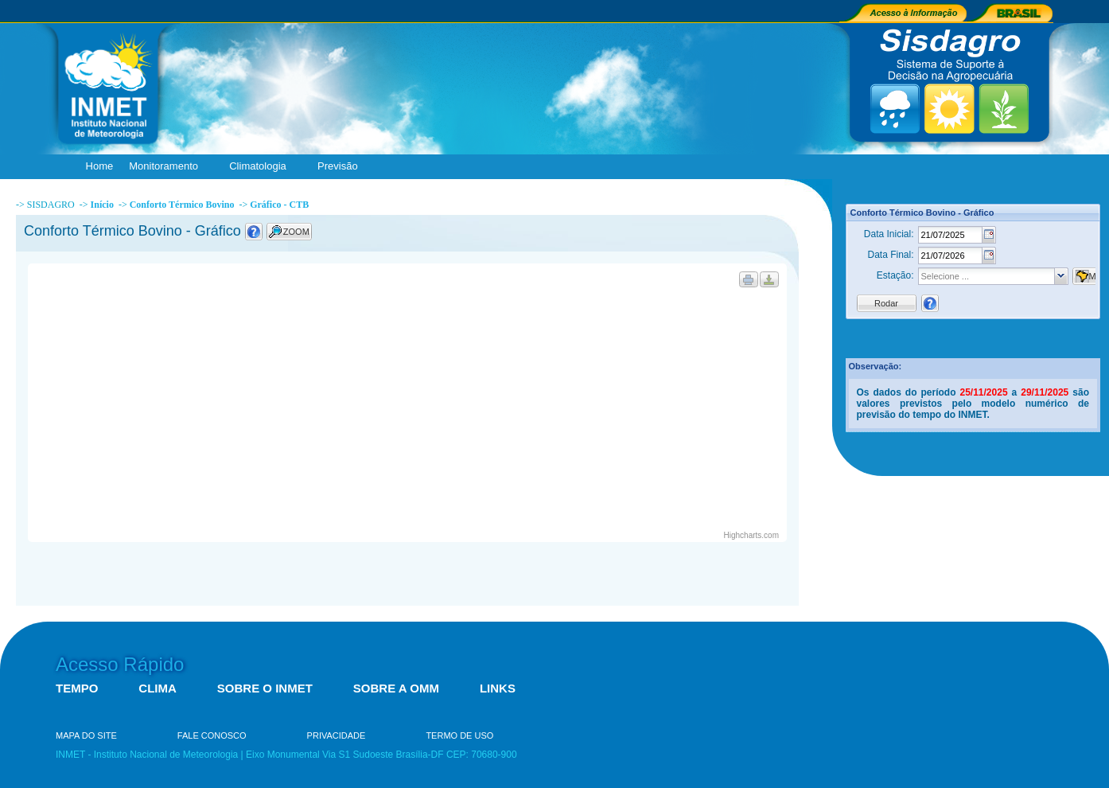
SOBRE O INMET (265, 688)
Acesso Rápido (120, 664)
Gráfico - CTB (279, 204)
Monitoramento (167, 167)
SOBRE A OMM (396, 688)
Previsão (341, 167)
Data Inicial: (889, 234)
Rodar (886, 303)
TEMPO (77, 688)
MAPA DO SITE (86, 735)
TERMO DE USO (459, 735)
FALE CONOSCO (212, 735)
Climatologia (261, 167)
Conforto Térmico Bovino (182, 204)
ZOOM (296, 231)
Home (100, 166)
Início (102, 204)
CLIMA (157, 688)
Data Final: (890, 254)
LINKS (498, 688)
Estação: (895, 275)
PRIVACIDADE (336, 735)
